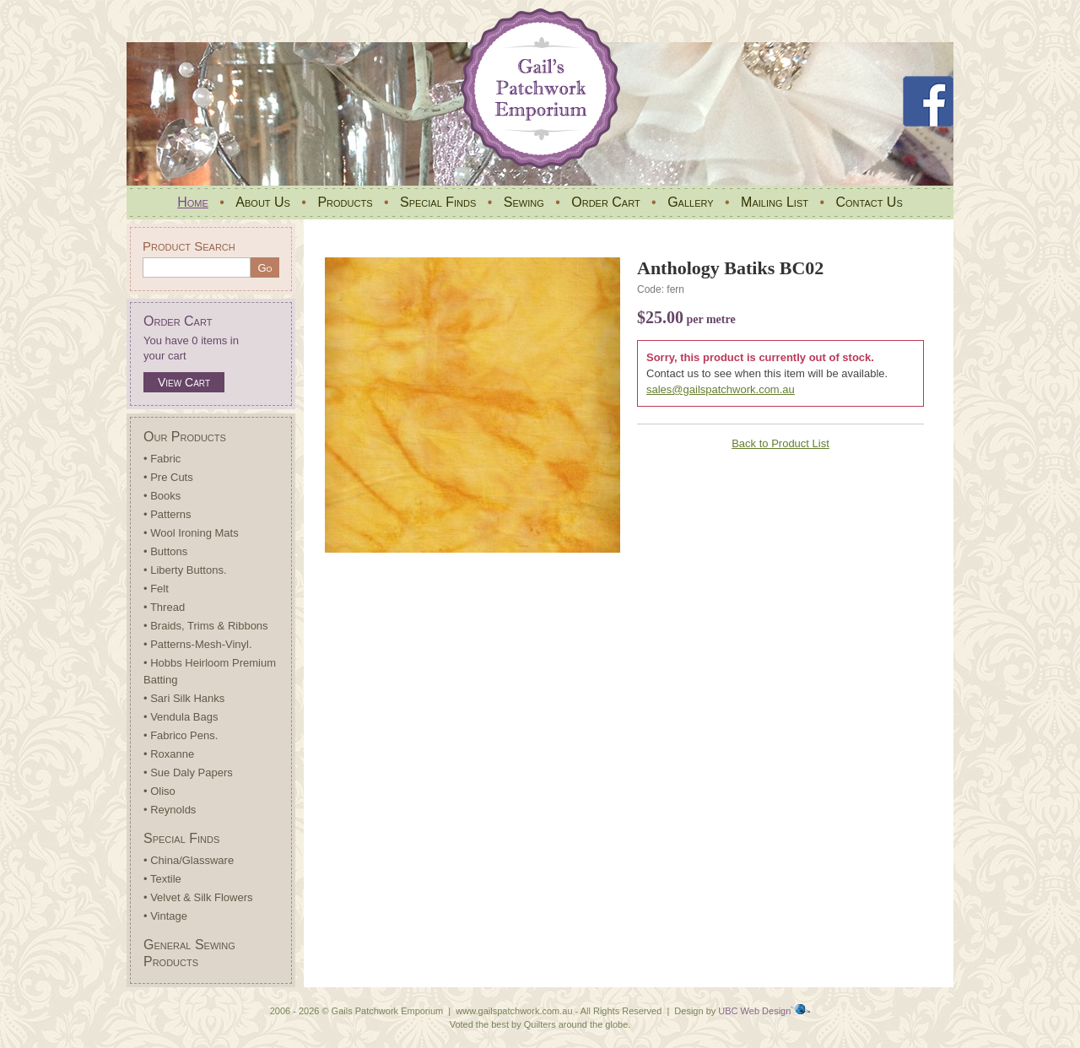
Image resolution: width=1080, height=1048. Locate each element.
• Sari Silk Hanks (183, 698)
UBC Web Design (754, 1011)
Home (192, 202)
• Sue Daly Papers (188, 772)
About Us (262, 202)
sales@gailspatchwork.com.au (720, 389)
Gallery (690, 202)
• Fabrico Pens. (180, 735)
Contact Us (868, 202)
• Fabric (162, 458)
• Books (162, 495)
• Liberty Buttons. (185, 570)
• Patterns (167, 514)
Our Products (184, 436)
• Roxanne (168, 754)
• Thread (164, 607)
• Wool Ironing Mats (191, 533)
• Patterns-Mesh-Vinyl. (197, 644)
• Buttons (165, 551)
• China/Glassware (188, 860)
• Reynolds (169, 809)
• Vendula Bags (180, 716)
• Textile (162, 878)
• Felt (156, 588)
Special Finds (438, 202)
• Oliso (159, 791)
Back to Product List (780, 443)
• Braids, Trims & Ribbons (205, 625)
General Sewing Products (189, 953)
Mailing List (774, 202)
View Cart (184, 382)
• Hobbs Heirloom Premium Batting (209, 671)
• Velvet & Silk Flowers (198, 897)
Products (344, 202)
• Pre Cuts (168, 477)
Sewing (524, 202)
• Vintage (165, 916)
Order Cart (605, 202)
